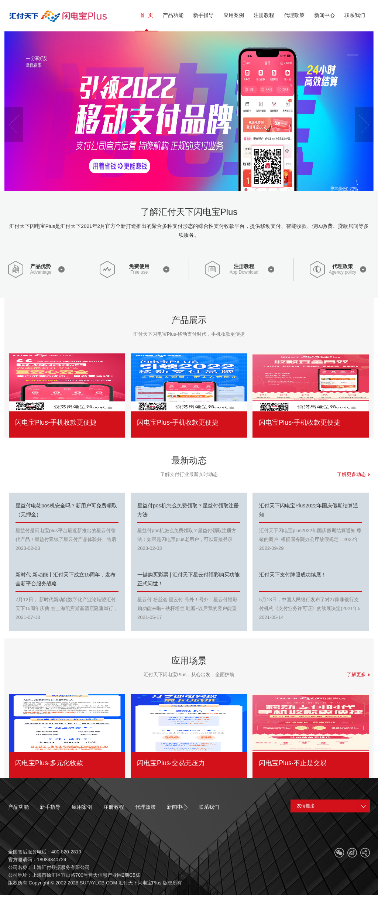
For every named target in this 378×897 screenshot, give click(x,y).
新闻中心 (177, 807)
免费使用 (139, 266)
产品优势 (40, 266)
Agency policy (342, 272)
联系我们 (209, 807)
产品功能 (18, 807)
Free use (139, 272)
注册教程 (244, 266)
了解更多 (358, 674)
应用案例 (82, 807)
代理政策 (342, 266)
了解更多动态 (353, 474)
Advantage (40, 272)
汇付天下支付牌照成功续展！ (292, 575)
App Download (244, 272)
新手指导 (50, 807)
